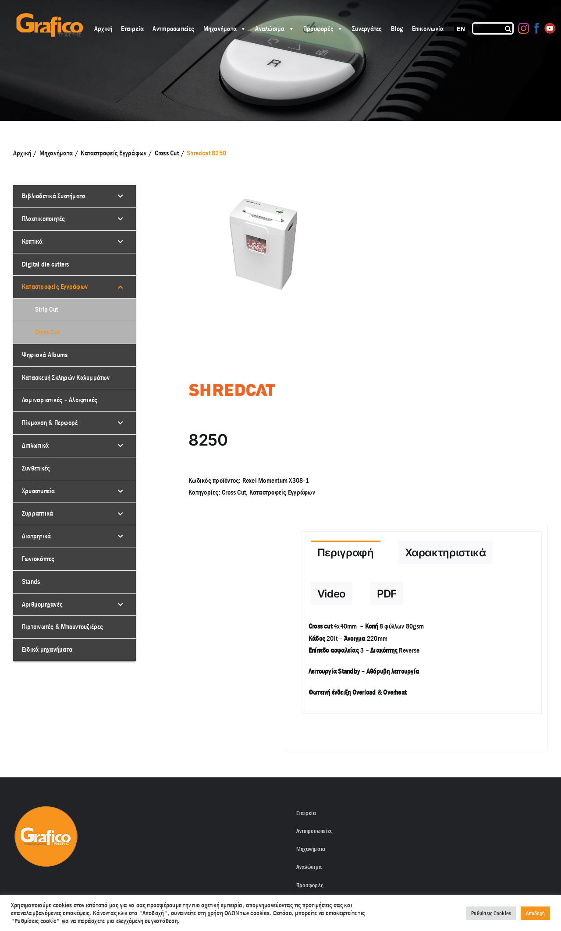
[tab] (345, 552)
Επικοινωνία (428, 28)
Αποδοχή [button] (535, 913)
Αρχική (103, 28)
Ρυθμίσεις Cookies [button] (491, 913)
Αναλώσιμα (274, 28)
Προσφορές (323, 28)
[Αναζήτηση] (509, 28)
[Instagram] (523, 28)
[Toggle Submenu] (120, 196)
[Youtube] (549, 28)
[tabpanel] (422, 664)
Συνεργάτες (367, 28)
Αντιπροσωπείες (173, 28)
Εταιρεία (132, 28)
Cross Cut (234, 492)
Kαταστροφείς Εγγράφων (282, 492)
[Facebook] (536, 28)
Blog (397, 28)
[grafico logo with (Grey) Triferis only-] (48, 16)
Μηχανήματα (225, 28)
